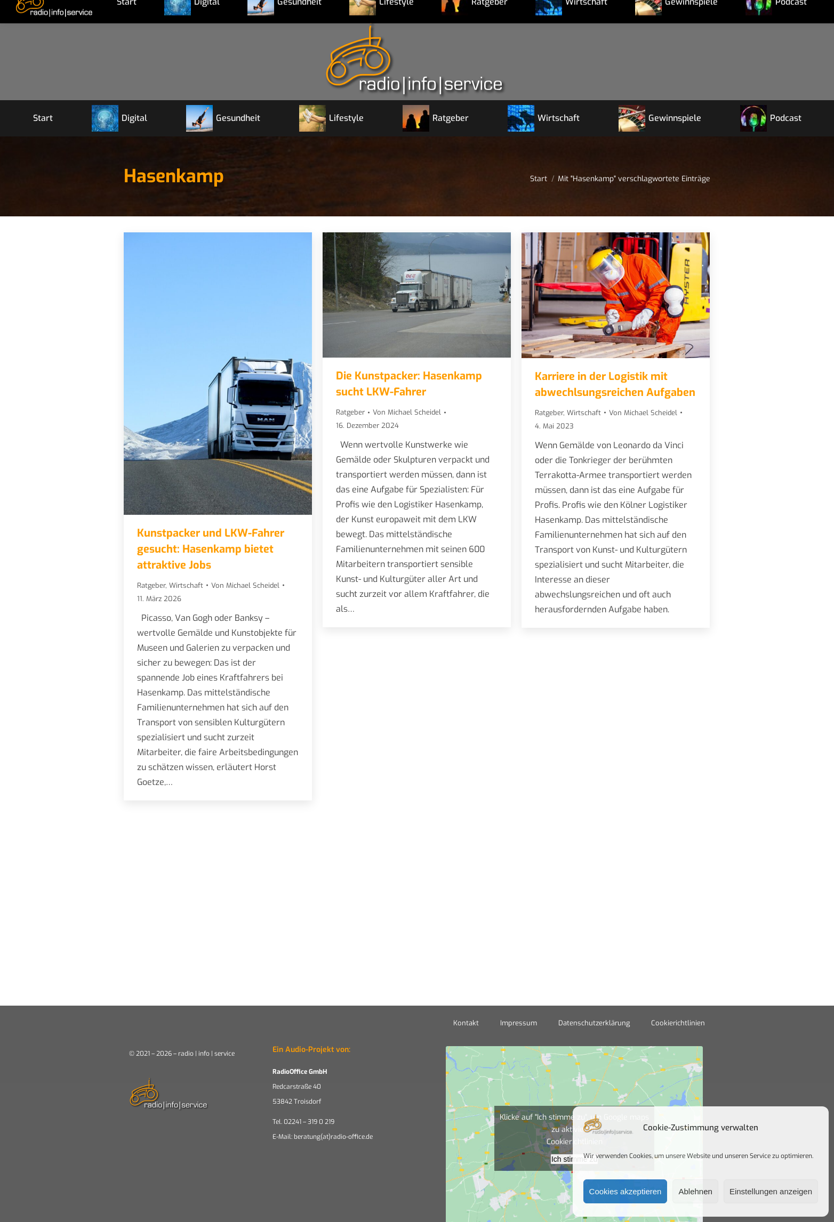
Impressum (518, 1022)
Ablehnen (695, 1191)
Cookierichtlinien (678, 1022)
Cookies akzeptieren (625, 1191)
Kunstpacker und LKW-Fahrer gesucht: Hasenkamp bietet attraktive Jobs (210, 549)
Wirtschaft (186, 585)
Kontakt (466, 1022)
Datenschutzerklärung (594, 1022)
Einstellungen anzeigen (770, 1191)
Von (245, 585)
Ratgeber (151, 585)
